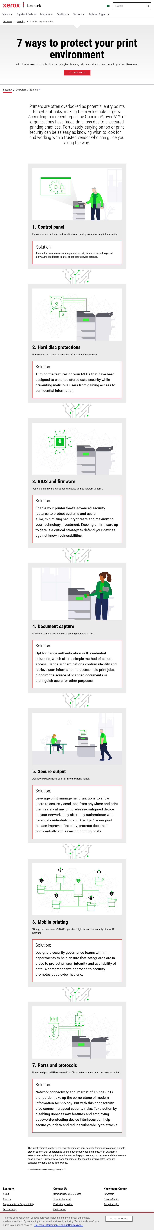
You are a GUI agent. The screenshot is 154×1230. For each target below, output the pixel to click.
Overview (21, 89)
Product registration (63, 1204)
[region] (77, 1221)
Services (77, 14)
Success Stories (111, 1199)
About (6, 1194)
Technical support (62, 1199)
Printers (6, 14)
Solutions (61, 14)
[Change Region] (108, 6)
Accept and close (119, 1219)
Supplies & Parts (25, 14)
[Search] (148, 6)
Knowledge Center (115, 1189)
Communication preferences (67, 1194)
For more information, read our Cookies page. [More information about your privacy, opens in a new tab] (58, 1225)
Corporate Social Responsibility (18, 1204)
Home (22, 5)
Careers (7, 1199)
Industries (45, 14)
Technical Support (97, 14)
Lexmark (8, 1189)
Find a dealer (59, 1209)
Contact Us (60, 1189)
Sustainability (9, 1209)
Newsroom (109, 1194)
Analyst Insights (111, 1204)
